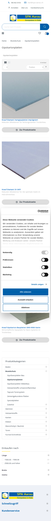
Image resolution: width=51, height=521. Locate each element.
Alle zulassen (25, 292)
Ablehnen (25, 307)
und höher (27, 463)
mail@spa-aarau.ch (35, 2)
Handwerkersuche (37, 8)
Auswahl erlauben (25, 300)
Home (4, 41)
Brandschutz (15, 41)
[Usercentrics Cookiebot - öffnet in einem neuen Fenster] (37, 211)
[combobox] (25, 27)
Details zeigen (37, 284)
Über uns (24, 8)
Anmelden (14, 8)
